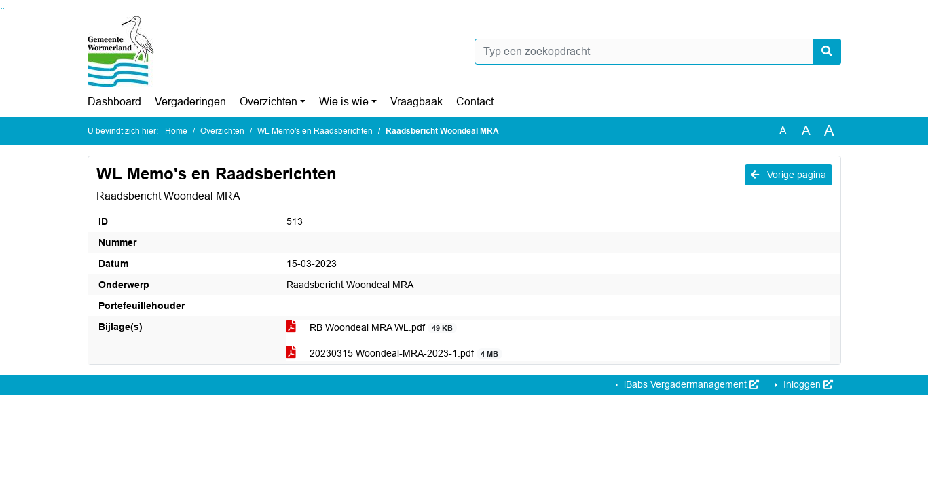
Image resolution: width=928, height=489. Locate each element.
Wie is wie (344, 101)
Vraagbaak (416, 101)
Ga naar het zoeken (1, 8)
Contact (475, 101)
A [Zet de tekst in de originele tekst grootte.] (783, 131)
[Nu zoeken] (827, 52)
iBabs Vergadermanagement (690, 384)
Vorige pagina (788, 174)
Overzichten (268, 101)
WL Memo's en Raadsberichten (315, 131)
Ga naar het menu (3, 8)
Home (176, 131)
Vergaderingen (190, 101)
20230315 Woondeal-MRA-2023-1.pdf (394, 353)
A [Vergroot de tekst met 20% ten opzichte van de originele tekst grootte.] (806, 131)
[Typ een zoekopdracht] (658, 52)
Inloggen (807, 384)
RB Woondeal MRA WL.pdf (372, 327)
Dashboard (114, 101)
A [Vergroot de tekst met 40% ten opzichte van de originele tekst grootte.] (829, 131)
